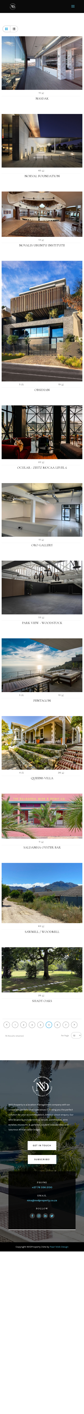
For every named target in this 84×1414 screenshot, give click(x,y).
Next (74, 1025)
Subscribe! (42, 1159)
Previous (6, 1025)
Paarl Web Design (59, 1246)
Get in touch (42, 1145)
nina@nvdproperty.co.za (42, 1200)
